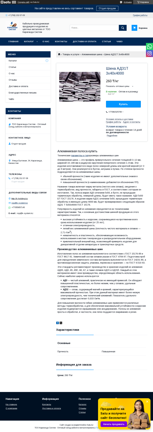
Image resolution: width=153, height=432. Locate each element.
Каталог (29, 41)
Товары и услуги (70, 54)
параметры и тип (80, 155)
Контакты (61, 41)
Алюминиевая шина (92, 54)
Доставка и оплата (84, 41)
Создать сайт (24, 2)
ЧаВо (119, 41)
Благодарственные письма (22, 92)
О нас (45, 41)
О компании (11, 408)
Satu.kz (90, 425)
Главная (13, 41)
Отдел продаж (107, 8)
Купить (123, 104)
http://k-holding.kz (19, 198)
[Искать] (123, 28)
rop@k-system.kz (20, 203)
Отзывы (13, 80)
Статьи (106, 41)
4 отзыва (128, 2)
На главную (11, 404)
